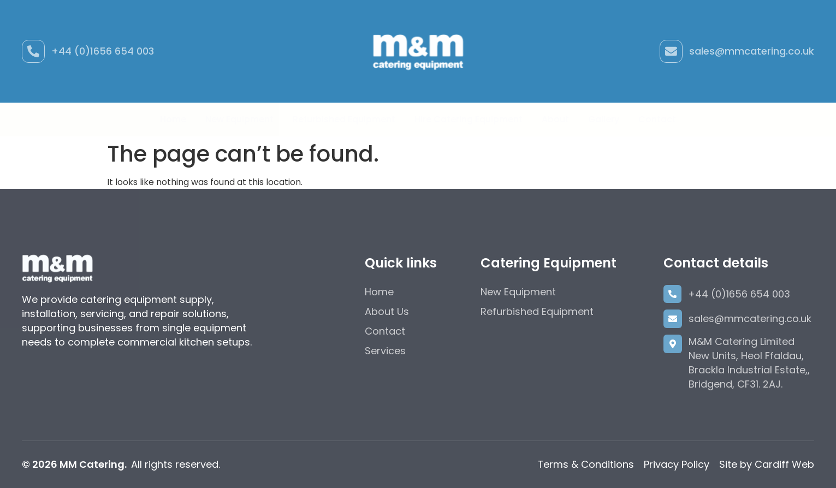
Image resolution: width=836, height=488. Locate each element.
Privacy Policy (676, 464)
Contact (657, 119)
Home (173, 119)
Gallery (603, 119)
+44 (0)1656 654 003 (102, 51)
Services (385, 351)
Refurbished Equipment (344, 119)
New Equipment (239, 119)
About (555, 119)
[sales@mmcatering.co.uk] (671, 51)
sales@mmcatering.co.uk (751, 51)
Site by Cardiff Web (766, 464)
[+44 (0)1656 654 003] (33, 51)
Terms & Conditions (585, 464)
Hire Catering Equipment (468, 119)
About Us (387, 311)
